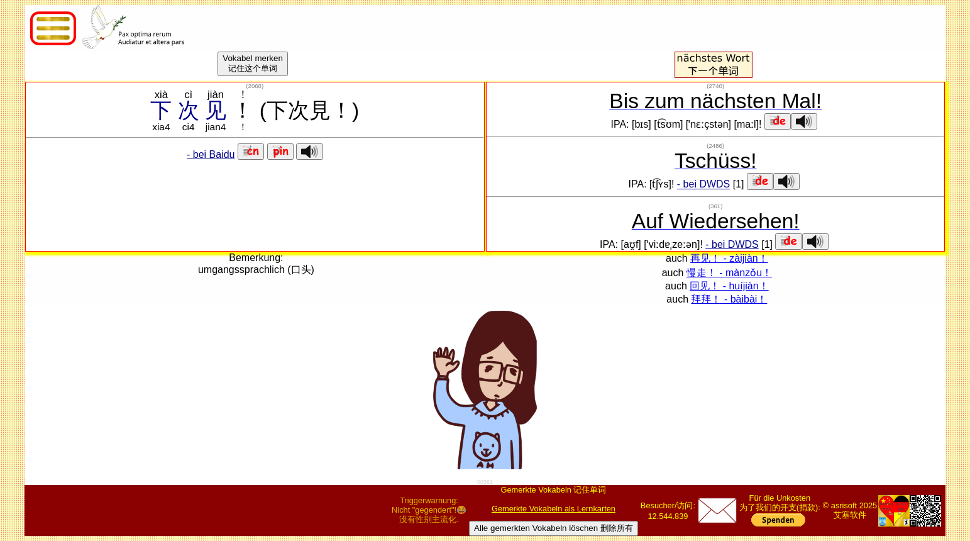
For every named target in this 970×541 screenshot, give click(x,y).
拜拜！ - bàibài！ (729, 299)
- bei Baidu (211, 154)
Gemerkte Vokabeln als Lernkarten (553, 508)
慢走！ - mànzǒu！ (729, 272)
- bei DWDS (703, 184)
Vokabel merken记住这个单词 (253, 63)
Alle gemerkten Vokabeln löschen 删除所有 (553, 528)
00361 (485, 482)
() (254, 85)
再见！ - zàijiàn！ (729, 258)
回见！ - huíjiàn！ (729, 286)
